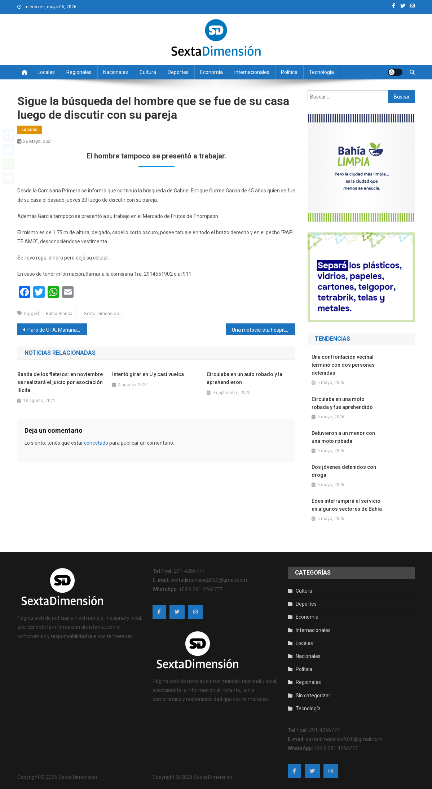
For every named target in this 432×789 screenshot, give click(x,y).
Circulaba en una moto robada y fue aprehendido (342, 403)
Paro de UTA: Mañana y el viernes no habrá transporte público (57, 330)
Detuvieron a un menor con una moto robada (343, 437)
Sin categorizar (313, 695)
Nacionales (115, 72)
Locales (46, 72)
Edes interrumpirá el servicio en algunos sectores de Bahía (347, 505)
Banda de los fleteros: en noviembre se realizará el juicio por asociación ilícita (60, 382)
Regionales (79, 72)
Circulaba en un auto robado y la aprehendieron (244, 378)
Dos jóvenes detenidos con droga (344, 471)
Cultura (148, 72)
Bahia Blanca (59, 313)
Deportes (178, 72)
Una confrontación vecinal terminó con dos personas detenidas (343, 365)
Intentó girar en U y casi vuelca (148, 374)
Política (289, 72)
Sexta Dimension (101, 313)
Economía (211, 72)
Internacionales (251, 72)
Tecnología (321, 72)
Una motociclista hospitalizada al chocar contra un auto (264, 330)
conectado (96, 443)
